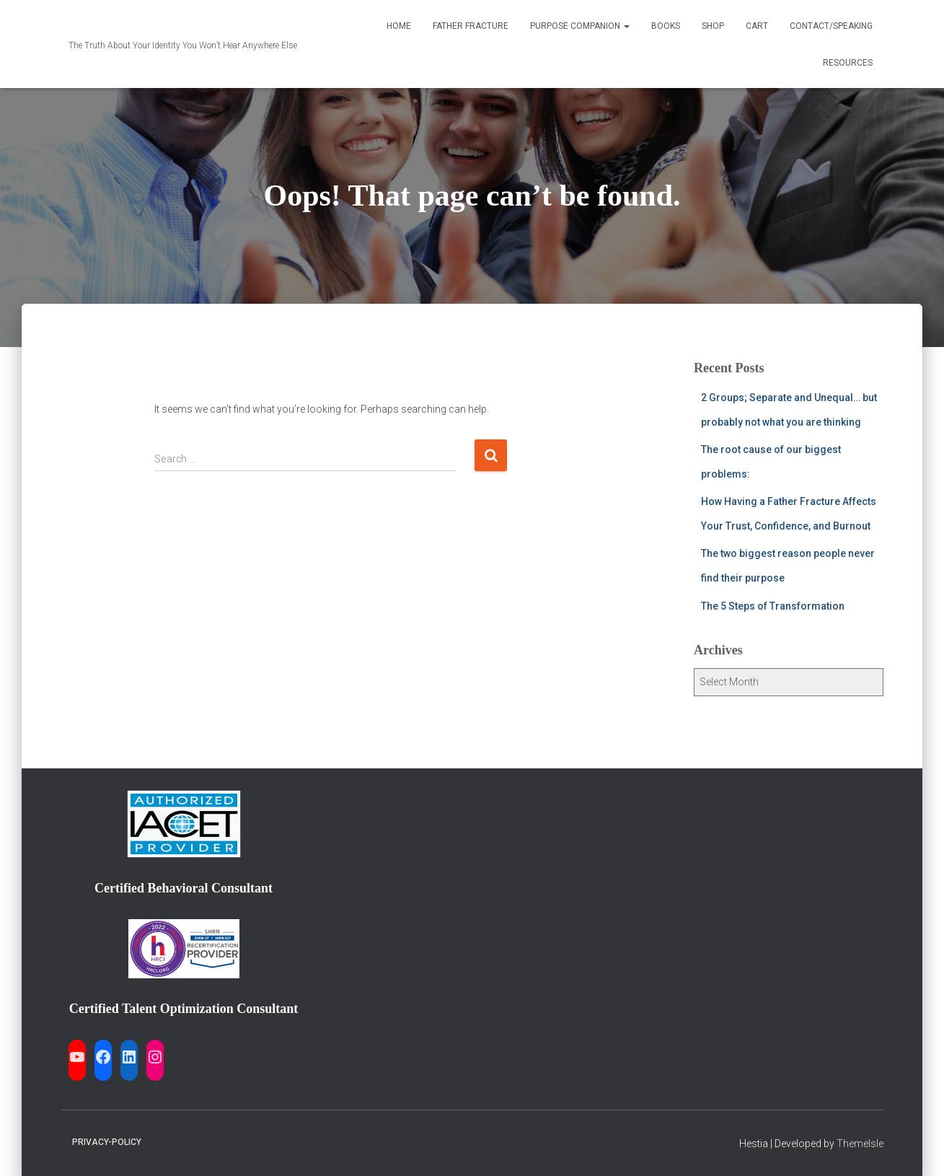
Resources (848, 63)
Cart (757, 26)
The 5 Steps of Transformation (772, 606)
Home (399, 26)
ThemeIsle (860, 1143)
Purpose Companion (580, 26)
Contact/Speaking (831, 26)
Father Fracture (470, 26)
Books (665, 26)
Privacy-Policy (106, 1142)
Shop (713, 26)
